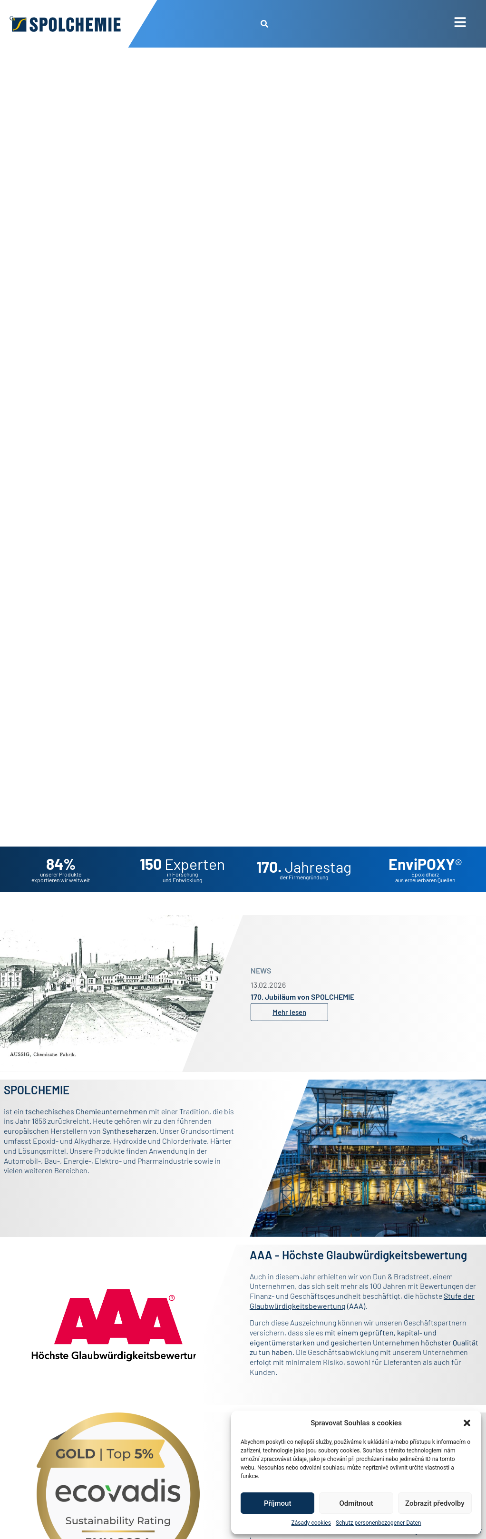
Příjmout (277, 1503)
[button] (467, 1423)
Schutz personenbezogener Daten (378, 1523)
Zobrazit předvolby (435, 1503)
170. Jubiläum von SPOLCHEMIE (302, 996)
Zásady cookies (311, 1523)
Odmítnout (356, 1503)
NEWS (261, 970)
